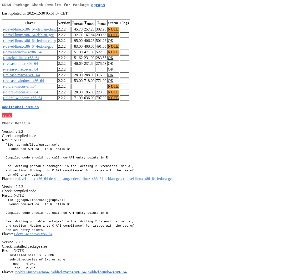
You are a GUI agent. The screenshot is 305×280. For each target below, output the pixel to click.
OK (110, 42)
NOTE (113, 30)
